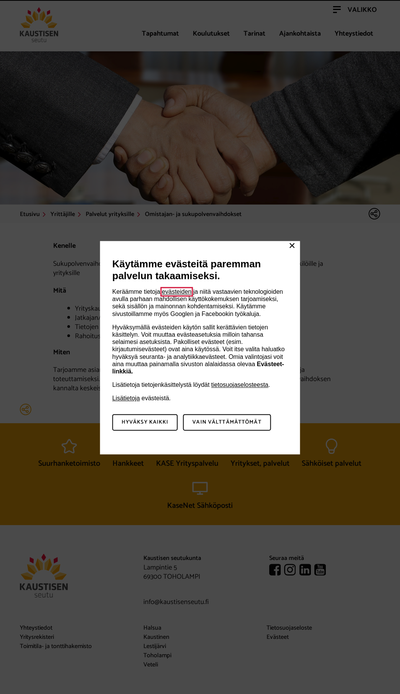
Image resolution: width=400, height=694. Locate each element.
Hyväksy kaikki (145, 422)
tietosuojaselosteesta (239, 384)
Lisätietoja (126, 398)
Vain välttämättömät (226, 422)
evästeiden (176, 291)
